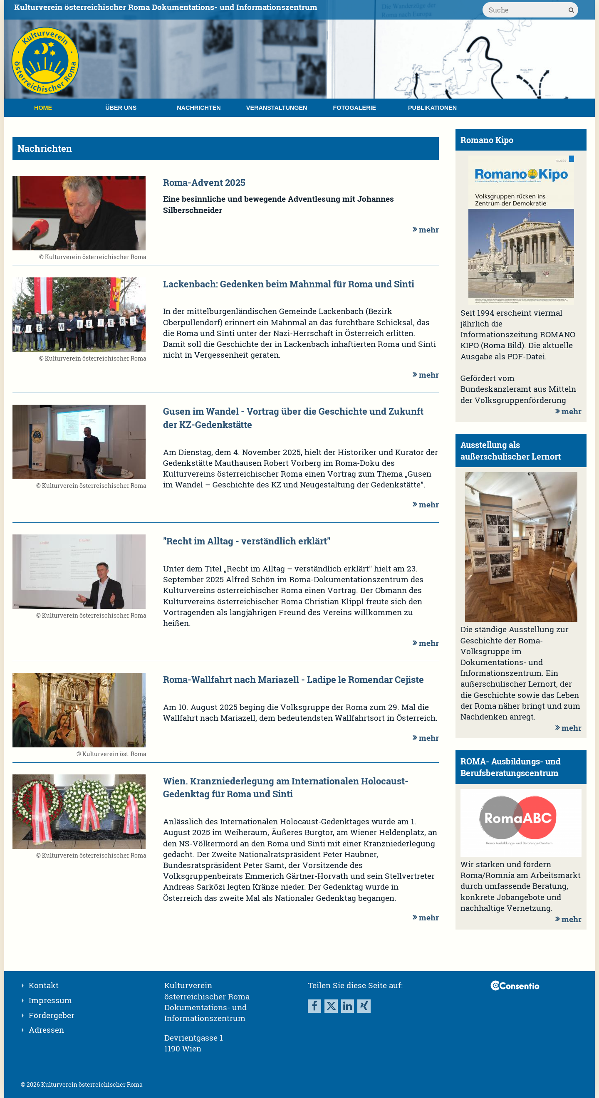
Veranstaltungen (276, 107)
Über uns (120, 107)
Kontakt (44, 985)
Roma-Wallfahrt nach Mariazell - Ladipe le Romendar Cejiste (293, 679)
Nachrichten (199, 107)
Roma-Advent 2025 (204, 182)
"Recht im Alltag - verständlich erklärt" (246, 540)
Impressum (50, 1000)
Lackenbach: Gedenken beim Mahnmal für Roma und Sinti (288, 283)
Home (43, 107)
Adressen (46, 1029)
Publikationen (432, 107)
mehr (425, 229)
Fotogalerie (354, 107)
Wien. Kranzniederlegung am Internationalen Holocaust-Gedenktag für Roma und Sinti (285, 787)
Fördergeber (51, 1015)
